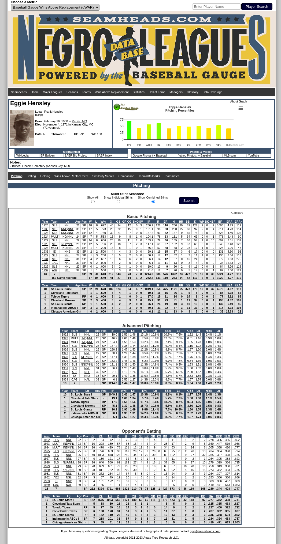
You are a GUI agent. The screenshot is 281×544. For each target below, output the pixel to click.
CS (159, 436)
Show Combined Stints (153, 197)
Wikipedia (22, 155)
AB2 (54, 270)
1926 (45, 225)
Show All (92, 197)
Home (35, 92)
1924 (45, 236)
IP (148, 221)
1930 (45, 229)
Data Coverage (212, 92)
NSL (67, 270)
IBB (178, 436)
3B (140, 436)
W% (103, 221)
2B (134, 436)
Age (78, 221)
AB (110, 436)
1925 (45, 232)
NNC (64, 229)
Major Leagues (52, 92)
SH (192, 436)
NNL (67, 225)
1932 (45, 270)
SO (172, 436)
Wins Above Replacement (112, 92)
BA (211, 436)
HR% (209, 330)
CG (129, 221)
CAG (55, 262)
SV (141, 221)
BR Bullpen (47, 155)
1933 (45, 251)
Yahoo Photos (187, 155)
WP (201, 221)
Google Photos (142, 155)
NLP (64, 244)
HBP (212, 221)
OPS (236, 436)
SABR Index (104, 155)
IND (64, 236)
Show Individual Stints (118, 197)
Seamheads (19, 92)
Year (45, 221)
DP (203, 436)
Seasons (72, 92)
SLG (227, 436)
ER (166, 221)
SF (197, 436)
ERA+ (238, 221)
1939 (45, 262)
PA (101, 436)
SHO (135, 221)
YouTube (253, 155)
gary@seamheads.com (205, 531)
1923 (45, 247)
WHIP (124, 330)
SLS (54, 225)
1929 (45, 240)
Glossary (192, 92)
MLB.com (230, 155)
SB (153, 436)
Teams (86, 92)
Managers (176, 92)
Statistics (139, 92)
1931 (45, 259)
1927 (45, 255)
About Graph (238, 101)
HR (181, 221)
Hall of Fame (157, 92)
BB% (168, 330)
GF (124, 221)
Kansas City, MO (83, 124)
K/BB (190, 330)
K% (144, 330)
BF (220, 221)
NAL (67, 262)
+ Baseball (160, 155)
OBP (219, 436)
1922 (45, 266)
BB (188, 221)
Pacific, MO (79, 121)
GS (118, 221)
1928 (45, 244)
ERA (229, 221)
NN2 (67, 251)
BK (207, 221)
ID (54, 251)
